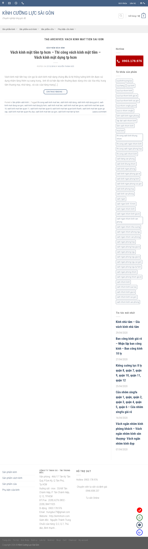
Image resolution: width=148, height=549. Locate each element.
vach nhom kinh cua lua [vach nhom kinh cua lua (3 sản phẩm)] (126, 287)
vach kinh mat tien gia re (73, 105)
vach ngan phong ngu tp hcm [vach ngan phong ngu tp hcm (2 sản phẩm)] (129, 267)
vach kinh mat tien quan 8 (40, 108)
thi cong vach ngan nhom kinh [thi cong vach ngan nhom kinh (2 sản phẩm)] (129, 144)
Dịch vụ (34, 540)
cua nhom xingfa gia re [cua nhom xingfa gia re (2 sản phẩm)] (126, 106)
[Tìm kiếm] (121, 15)
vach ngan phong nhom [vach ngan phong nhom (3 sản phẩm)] (126, 272)
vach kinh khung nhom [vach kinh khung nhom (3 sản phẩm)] (126, 164)
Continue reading (55, 91)
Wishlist (51, 540)
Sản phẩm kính (9, 29)
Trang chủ (6, 540)
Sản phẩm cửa (48, 29)
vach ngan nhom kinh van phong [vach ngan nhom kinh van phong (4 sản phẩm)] (127, 220)
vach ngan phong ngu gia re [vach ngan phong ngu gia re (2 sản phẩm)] (128, 257)
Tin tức (16, 540)
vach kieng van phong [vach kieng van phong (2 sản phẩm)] (125, 159)
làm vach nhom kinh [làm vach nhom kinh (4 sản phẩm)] (125, 126)
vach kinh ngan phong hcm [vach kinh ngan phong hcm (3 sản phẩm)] (128, 179)
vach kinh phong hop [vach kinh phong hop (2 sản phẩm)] (125, 189)
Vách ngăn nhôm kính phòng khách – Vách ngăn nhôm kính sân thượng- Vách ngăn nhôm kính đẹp (129, 433)
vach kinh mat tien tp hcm (68, 112)
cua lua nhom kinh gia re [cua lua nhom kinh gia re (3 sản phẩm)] (127, 96)
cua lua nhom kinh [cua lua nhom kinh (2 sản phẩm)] (124, 90)
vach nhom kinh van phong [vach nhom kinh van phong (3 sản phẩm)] (128, 302)
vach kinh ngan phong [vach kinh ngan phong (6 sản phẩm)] (126, 169)
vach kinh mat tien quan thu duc (21, 112)
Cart (64, 540)
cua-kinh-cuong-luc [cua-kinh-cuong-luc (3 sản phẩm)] (124, 81)
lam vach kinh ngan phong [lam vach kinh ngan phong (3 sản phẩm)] (128, 116)
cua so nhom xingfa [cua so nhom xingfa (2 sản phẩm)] (125, 110)
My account (83, 540)
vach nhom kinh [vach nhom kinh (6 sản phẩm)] (123, 282)
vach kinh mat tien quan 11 (18, 108)
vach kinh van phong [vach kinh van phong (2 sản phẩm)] (125, 194)
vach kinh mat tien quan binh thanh (67, 108)
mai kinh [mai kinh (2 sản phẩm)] (120, 131)
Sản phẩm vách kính (29, 29)
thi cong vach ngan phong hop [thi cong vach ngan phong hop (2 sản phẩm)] (129, 149)
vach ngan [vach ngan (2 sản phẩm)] (121, 199)
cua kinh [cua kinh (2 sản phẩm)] (130, 86)
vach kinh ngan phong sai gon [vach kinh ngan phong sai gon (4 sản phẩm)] (129, 184)
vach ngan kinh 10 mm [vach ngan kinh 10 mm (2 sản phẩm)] (126, 204)
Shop (58, 540)
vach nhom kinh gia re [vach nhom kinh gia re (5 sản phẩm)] (126, 292)
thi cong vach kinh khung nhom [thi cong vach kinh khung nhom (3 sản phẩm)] (127, 137)
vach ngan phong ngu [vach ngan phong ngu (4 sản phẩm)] (126, 252)
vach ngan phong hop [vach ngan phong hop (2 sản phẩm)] (126, 242)
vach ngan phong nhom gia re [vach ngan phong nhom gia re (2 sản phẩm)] (129, 277)
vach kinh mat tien (55, 105)
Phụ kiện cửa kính (67, 29)
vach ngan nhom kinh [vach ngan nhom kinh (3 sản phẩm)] (126, 209)
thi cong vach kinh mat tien (49, 102)
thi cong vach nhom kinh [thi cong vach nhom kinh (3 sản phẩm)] (127, 154)
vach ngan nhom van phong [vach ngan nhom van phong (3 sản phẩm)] (128, 237)
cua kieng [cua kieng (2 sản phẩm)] (120, 86)
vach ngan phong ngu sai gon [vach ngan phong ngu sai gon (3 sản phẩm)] (129, 262)
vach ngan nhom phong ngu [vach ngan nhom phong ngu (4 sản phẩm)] (128, 232)
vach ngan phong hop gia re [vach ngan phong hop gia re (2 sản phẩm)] (128, 247)
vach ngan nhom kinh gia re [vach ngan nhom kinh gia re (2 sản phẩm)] (128, 214)
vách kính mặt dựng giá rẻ (88, 102)
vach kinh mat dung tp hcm (35, 105)
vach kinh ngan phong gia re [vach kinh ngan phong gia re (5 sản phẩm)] (128, 174)
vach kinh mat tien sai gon (46, 112)
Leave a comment (99, 112)
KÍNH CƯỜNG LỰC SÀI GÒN (28, 12)
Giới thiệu (122, 3)
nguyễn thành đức (66, 66)
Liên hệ (133, 3)
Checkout (73, 540)
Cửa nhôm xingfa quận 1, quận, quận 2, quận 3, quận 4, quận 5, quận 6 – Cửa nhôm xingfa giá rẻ (129, 402)
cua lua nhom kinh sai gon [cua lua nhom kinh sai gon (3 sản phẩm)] (128, 100)
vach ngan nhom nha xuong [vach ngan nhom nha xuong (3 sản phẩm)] (128, 227)
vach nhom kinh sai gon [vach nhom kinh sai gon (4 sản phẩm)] (126, 297)
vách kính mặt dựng (68, 102)
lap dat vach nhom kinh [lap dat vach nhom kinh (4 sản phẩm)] (126, 121)
